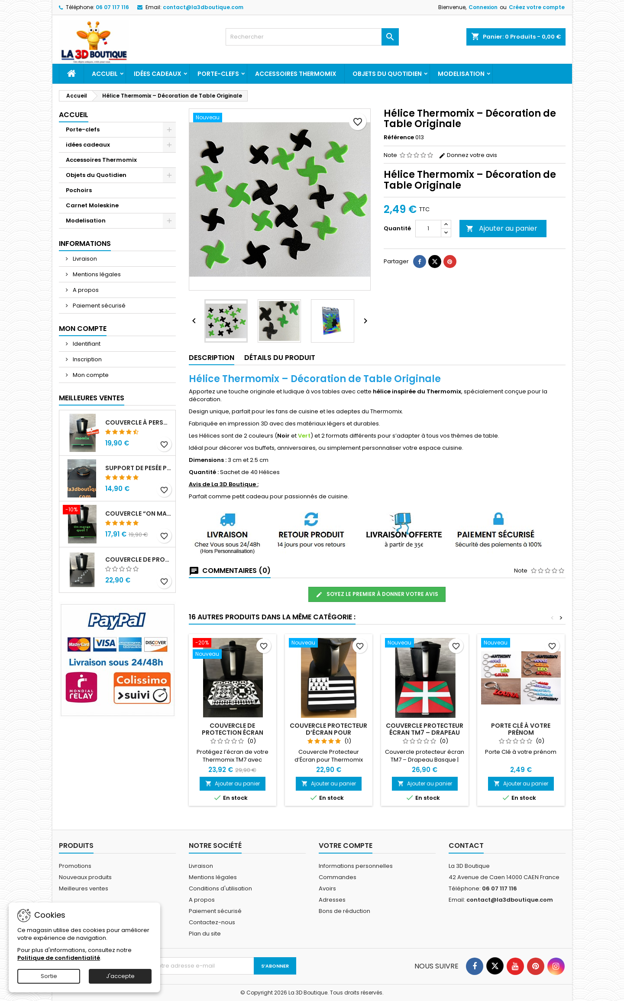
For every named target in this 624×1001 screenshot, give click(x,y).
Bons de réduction (344, 911)
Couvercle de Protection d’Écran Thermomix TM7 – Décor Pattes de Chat (138, 559)
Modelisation (461, 73)
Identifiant (85, 344)
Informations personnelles (356, 866)
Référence (399, 137)
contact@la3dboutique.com (203, 7)
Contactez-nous (212, 922)
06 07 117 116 (112, 7)
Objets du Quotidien (387, 73)
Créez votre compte (537, 7)
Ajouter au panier (501, 228)
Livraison (84, 259)
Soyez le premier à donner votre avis (377, 594)
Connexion (483, 7)
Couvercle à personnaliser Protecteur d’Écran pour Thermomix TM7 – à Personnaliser (138, 422)
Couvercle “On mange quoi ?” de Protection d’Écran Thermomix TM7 (138, 513)
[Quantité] (428, 228)
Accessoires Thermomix (295, 73)
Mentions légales (96, 274)
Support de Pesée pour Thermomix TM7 (138, 468)
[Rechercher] (312, 37)
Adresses (332, 900)
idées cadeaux (157, 73)
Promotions (75, 866)
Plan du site (205, 933)
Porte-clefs (218, 73)
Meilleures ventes (83, 888)
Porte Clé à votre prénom (520, 729)
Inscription (86, 359)
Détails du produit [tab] (279, 358)
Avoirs (327, 888)
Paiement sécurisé (98, 305)
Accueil (105, 73)
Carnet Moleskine (92, 205)
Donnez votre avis (468, 155)
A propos (85, 290)
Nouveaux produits (85, 877)
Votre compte (345, 846)
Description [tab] (211, 358)
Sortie (49, 976)
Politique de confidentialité (58, 958)
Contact (466, 846)
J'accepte (120, 976)
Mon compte (90, 375)
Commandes (337, 877)
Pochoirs (79, 190)
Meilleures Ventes (91, 398)
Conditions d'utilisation (220, 888)
